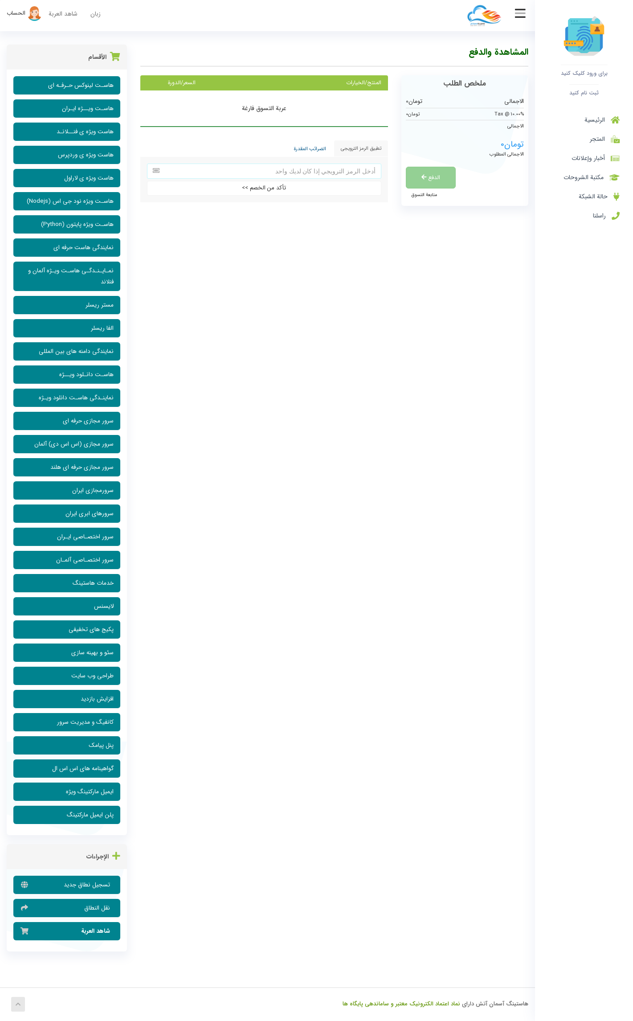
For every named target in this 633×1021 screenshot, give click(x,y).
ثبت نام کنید (584, 93)
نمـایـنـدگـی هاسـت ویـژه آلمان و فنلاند (71, 276)
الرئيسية (602, 120)
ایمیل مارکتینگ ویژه (90, 791)
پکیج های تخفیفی (91, 629)
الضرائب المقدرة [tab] (310, 149)
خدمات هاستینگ (93, 583)
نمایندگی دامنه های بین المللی (76, 351)
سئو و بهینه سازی (92, 652)
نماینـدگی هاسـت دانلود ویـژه (76, 397)
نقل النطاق (67, 907)
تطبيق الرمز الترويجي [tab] (361, 148)
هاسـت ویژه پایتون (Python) (77, 224)
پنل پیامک (101, 745)
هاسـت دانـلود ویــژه (86, 374)
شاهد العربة (63, 14)
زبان (95, 14)
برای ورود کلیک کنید (584, 73)
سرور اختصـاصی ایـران (85, 536)
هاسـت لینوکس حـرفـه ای (81, 85)
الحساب (24, 13)
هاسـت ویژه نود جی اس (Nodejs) (70, 201)
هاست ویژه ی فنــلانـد (85, 131)
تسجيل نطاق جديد (67, 884)
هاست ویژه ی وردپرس (86, 155)
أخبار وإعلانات (596, 158)
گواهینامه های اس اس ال (83, 768)
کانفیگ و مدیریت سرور (85, 722)
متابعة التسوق (424, 194)
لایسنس (104, 606)
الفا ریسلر (102, 328)
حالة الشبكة (599, 196)
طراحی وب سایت (92, 676)
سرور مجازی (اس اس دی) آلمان (74, 444)
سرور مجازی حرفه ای (88, 421)
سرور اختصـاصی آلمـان (85, 560)
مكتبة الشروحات (592, 177)
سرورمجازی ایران (93, 490)
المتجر (603, 139)
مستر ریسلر (100, 305)
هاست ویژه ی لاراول (89, 178)
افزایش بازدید (97, 699)
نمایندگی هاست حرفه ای (83, 247)
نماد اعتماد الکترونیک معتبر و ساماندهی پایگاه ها (401, 1004)
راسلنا (606, 216)
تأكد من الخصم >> (264, 188)
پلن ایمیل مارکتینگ (90, 815)
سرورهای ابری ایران (89, 513)
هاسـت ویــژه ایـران (88, 108)
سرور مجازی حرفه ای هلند (82, 467)
